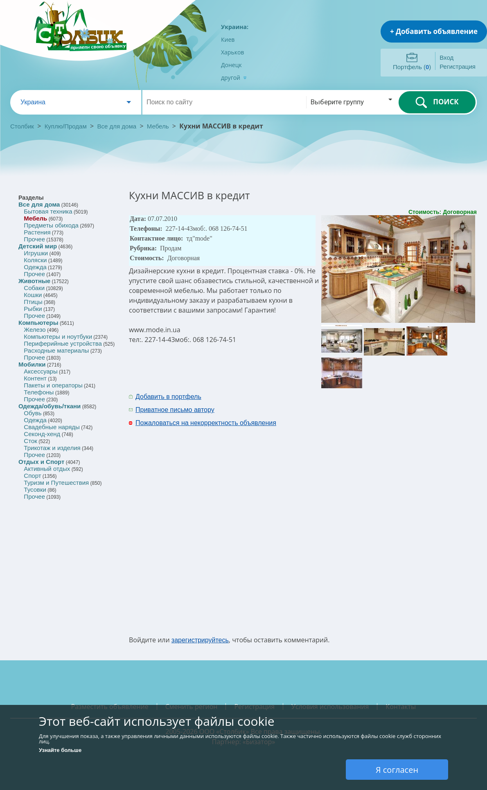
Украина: (234, 27)
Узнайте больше (60, 750)
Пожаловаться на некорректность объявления (205, 422)
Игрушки (36, 253)
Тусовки (35, 489)
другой (234, 77)
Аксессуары (40, 371)
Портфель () (412, 66)
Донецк (231, 65)
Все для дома (117, 126)
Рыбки (33, 308)
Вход (446, 57)
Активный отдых (47, 468)
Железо (34, 329)
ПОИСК (436, 102)
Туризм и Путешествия (56, 482)
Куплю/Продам (66, 126)
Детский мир (37, 246)
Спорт (32, 475)
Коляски (35, 260)
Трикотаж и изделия (52, 447)
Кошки (33, 294)
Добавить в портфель (168, 396)
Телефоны (39, 392)
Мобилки (31, 364)
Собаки (34, 287)
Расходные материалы (56, 350)
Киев (227, 39)
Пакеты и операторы (53, 385)
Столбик (22, 126)
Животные (34, 280)
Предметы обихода (51, 225)
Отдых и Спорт (41, 461)
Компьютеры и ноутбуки (58, 336)
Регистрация (458, 66)
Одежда (35, 266)
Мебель (158, 126)
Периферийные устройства (62, 343)
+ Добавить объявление (434, 31)
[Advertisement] (358, 513)
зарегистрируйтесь (200, 640)
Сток (30, 440)
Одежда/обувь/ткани (49, 406)
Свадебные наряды (52, 426)
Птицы (33, 301)
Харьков (232, 52)
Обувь (32, 413)
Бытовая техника (48, 211)
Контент (35, 378)
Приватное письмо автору (174, 409)
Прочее (34, 239)
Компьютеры (38, 322)
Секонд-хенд (42, 433)
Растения (37, 232)
